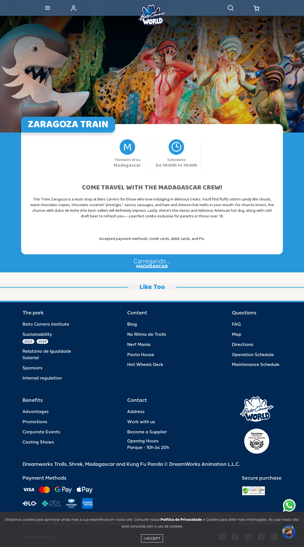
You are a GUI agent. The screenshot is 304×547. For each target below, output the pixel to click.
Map (236, 334)
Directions (242, 344)
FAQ (236, 324)
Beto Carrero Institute (46, 324)
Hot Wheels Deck (145, 364)
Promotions (35, 422)
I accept (152, 538)
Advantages (36, 411)
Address (136, 411)
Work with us (141, 422)
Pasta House (140, 355)
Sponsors (33, 368)
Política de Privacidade (181, 519)
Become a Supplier (147, 432)
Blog (132, 324)
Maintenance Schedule (256, 364)
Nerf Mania (139, 344)
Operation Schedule (253, 355)
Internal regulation (42, 378)
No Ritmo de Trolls (146, 334)
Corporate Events (41, 432)
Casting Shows (38, 442)
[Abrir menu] (47, 8)
